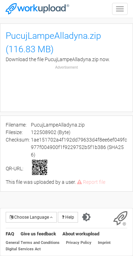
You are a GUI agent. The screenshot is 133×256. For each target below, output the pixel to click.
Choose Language (31, 217)
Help (68, 217)
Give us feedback (38, 233)
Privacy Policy (79, 242)
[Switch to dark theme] (86, 217)
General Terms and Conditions (33, 242)
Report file (91, 182)
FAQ (10, 233)
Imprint (104, 242)
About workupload (80, 233)
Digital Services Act (23, 249)
